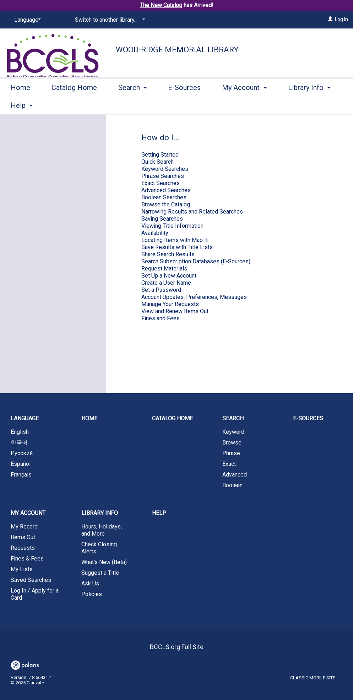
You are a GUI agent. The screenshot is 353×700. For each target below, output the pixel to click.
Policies (91, 594)
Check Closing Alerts (99, 548)
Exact (229, 463)
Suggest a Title (100, 572)
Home (20, 104)
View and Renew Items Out (174, 311)
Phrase (231, 453)
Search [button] (132, 104)
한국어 (19, 442)
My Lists (22, 569)
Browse (231, 442)
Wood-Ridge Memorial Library (177, 49)
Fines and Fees (160, 318)
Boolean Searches (163, 197)
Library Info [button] (99, 513)
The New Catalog (161, 5)
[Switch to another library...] (108, 20)
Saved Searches (31, 580)
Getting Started (160, 154)
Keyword (233, 431)
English (20, 431)
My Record (24, 526)
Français (21, 474)
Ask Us (90, 583)
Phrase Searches (162, 176)
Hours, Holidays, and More (101, 530)
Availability (154, 233)
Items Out (23, 537)
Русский (22, 453)
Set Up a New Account (168, 275)
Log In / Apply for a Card (35, 594)
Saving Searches (162, 218)
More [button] (302, 105)
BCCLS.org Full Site (176, 647)
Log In (341, 19)
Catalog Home (74, 104)
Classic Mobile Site (312, 677)
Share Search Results (168, 254)
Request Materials (164, 268)
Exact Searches (160, 183)
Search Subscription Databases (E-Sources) (195, 261)
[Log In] (330, 19)
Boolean (232, 485)
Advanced (234, 474)
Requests (23, 547)
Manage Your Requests (170, 304)
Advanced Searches (166, 190)
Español (21, 463)
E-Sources (184, 104)
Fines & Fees (27, 558)
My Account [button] (244, 104)
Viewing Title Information (172, 225)
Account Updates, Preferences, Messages (194, 297)
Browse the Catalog (165, 204)
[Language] (26, 20)
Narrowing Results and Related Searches (192, 211)
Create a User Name (166, 282)
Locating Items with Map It (174, 240)
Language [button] (25, 418)
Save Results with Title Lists (177, 247)
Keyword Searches (164, 168)
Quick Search (157, 161)
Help (159, 513)
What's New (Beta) (104, 562)
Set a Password (161, 289)
